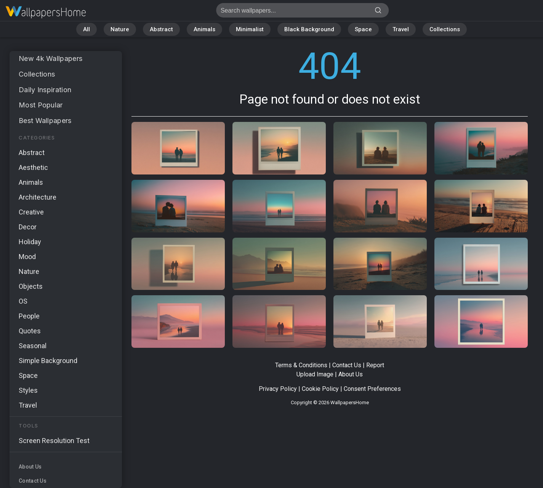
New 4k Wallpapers (50, 58)
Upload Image (314, 374)
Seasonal (32, 346)
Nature (120, 29)
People (29, 316)
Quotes (30, 331)
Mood (27, 257)
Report (375, 365)
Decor (28, 227)
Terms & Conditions (301, 365)
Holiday (30, 242)
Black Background (309, 29)
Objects (31, 286)
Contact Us (32, 481)
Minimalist (250, 29)
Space (363, 29)
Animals (204, 29)
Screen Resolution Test (54, 441)
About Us (30, 467)
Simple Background (48, 361)
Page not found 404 (46, 12)
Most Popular (41, 105)
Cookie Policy (320, 388)
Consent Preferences (372, 388)
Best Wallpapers (45, 121)
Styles (28, 390)
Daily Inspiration (45, 90)
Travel (400, 29)
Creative (31, 212)
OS (23, 301)
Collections (444, 29)
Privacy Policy (278, 388)
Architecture (37, 197)
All (86, 29)
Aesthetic (33, 167)
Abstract (161, 29)
